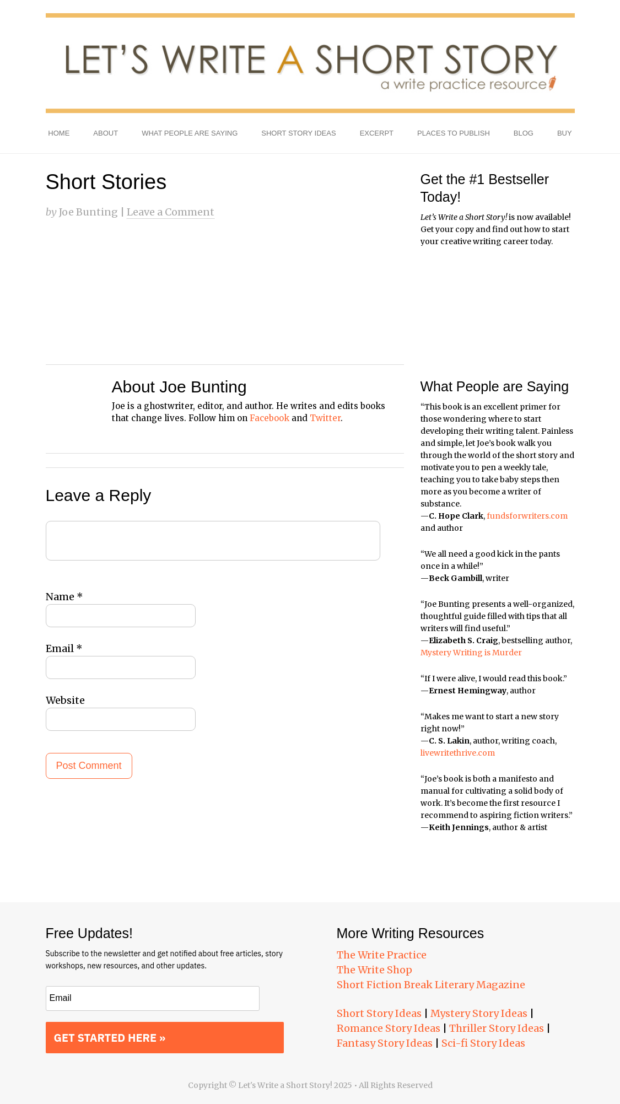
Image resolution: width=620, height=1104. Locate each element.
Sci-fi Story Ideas (483, 1043)
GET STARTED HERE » (110, 1037)
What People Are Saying (190, 133)
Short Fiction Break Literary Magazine (431, 984)
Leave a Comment (170, 212)
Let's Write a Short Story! (310, 63)
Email (64, 648)
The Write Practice (382, 955)
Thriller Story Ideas (496, 1028)
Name (64, 596)
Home (58, 133)
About (105, 133)
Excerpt (376, 133)
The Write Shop (374, 969)
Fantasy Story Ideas (385, 1043)
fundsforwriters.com (527, 516)
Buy (564, 133)
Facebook (269, 418)
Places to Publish (453, 133)
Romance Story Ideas (388, 1028)
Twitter (325, 418)
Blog (523, 133)
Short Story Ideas (298, 133)
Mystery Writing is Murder (471, 653)
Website (65, 700)
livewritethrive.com (457, 753)
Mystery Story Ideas (478, 1013)
